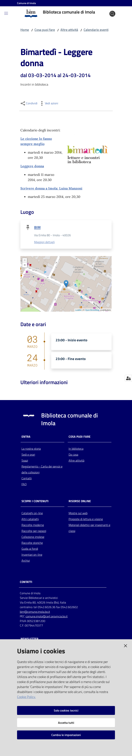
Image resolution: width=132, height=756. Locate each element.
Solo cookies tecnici (66, 710)
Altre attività (69, 29)
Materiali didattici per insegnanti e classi (89, 528)
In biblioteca (76, 449)
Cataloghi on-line (32, 513)
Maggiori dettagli (44, 242)
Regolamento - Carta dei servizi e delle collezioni (42, 469)
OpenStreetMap (92, 310)
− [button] (25, 265)
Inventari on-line (32, 555)
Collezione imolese (33, 537)
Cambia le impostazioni (66, 735)
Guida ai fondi (30, 549)
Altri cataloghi (30, 519)
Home (24, 29)
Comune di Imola (26, 3)
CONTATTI (26, 582)
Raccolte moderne (33, 525)
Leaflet (78, 310)
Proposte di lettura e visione (86, 519)
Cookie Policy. (26, 696)
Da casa (73, 454)
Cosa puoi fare (44, 29)
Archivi (26, 560)
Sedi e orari (28, 454)
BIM (37, 227)
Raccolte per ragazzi (34, 531)
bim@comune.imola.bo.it (35, 612)
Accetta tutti (66, 722)
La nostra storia (31, 449)
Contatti (27, 478)
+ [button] (25, 260)
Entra (26, 437)
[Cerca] (112, 14)
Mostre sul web (78, 513)
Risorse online (80, 501)
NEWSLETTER (29, 639)
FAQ (24, 484)
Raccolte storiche (32, 543)
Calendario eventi (96, 29)
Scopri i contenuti (35, 501)
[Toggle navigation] (6, 13)
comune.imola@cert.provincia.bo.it (47, 616)
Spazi (25, 460)
